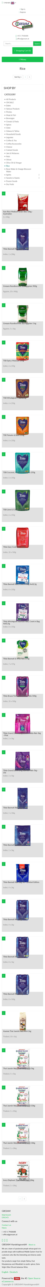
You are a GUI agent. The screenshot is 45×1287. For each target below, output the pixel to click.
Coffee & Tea (11, 140)
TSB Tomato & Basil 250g (13, 435)
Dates (8, 105)
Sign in (23, 9)
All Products (11, 99)
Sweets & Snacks (13, 178)
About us (32, 1245)
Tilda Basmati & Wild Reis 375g (16, 658)
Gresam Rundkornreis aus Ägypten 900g (20, 286)
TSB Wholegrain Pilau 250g (14, 398)
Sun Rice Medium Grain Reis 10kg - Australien (18, 212)
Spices (8, 125)
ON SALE (10, 102)
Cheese (9, 147)
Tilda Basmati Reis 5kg (12, 845)
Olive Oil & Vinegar (14, 163)
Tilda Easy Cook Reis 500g (14, 547)
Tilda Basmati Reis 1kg (12, 956)
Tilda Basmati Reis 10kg (13, 807)
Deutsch (14, 1272)
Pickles (9, 112)
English (5, 1272)
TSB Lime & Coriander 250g (14, 509)
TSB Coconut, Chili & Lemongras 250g (19, 472)
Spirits (8, 175)
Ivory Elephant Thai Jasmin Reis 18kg (18, 1180)
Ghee (8, 128)
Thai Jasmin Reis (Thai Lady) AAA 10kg (19, 1105)
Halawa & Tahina (12, 131)
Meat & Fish (11, 115)
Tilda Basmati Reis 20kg (13, 249)
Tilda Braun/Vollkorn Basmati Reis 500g (19, 696)
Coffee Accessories (13, 144)
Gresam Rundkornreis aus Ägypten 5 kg (19, 323)
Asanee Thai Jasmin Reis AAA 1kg (17, 1031)
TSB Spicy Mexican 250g (13, 360)
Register (23, 12)
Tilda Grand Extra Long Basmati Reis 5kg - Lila (20, 771)
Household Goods (13, 134)
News (4, 1228)
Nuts (8, 156)
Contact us (6, 1225)
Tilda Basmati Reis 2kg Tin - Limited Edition (21, 882)
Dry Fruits (10, 184)
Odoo (17, 1278)
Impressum (6, 1215)
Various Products (13, 109)
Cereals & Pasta (12, 121)
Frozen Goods (11, 181)
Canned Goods (12, 150)
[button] (3, 193)
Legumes (9, 137)
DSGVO (5, 1217)
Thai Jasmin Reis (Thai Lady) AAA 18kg (19, 1143)
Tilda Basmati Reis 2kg (12, 919)
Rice (8, 166)
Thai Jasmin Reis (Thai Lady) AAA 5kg (18, 1068)
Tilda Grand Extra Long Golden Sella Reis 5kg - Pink (22, 734)
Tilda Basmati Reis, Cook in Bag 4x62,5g (19, 584)
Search (37, 44)
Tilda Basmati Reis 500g (13, 994)
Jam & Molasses (12, 153)
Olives (8, 160)
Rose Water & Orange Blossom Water (18, 170)
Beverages (10, 118)
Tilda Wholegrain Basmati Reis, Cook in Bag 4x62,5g (21, 622)
